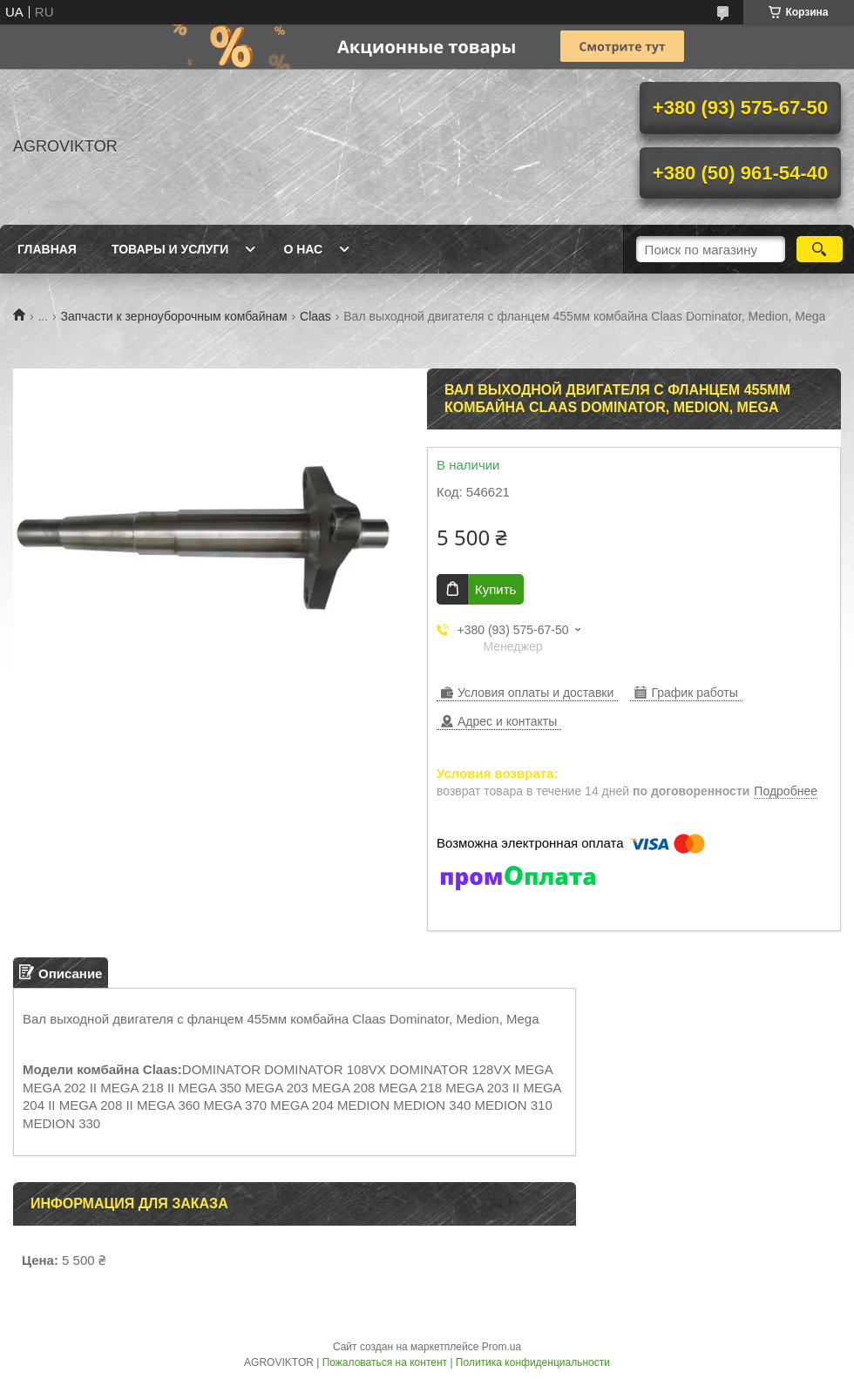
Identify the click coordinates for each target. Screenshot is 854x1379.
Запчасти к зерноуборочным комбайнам (174, 316)
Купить (495, 589)
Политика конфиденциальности (533, 1362)
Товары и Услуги (170, 249)
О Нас (302, 249)
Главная (47, 249)
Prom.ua (501, 1347)
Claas (315, 316)
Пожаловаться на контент (384, 1362)
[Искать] (819, 249)
